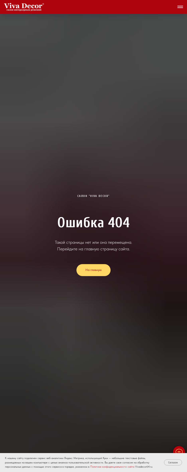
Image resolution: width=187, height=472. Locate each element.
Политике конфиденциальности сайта (112, 466)
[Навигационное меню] (180, 7)
